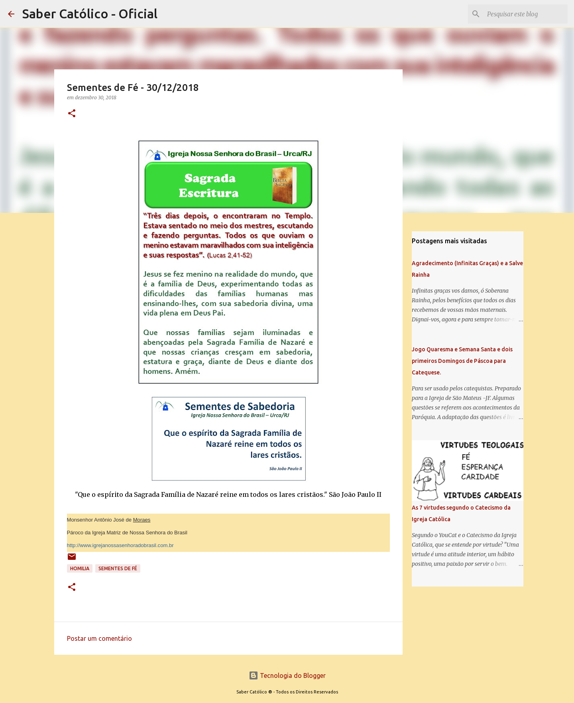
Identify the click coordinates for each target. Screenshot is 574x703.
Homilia (79, 568)
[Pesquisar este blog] (526, 14)
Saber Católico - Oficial (89, 13)
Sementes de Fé (117, 568)
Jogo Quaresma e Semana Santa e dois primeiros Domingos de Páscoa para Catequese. (462, 361)
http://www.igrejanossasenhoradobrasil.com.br (120, 545)
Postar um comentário (99, 638)
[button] (72, 113)
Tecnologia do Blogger (287, 675)
